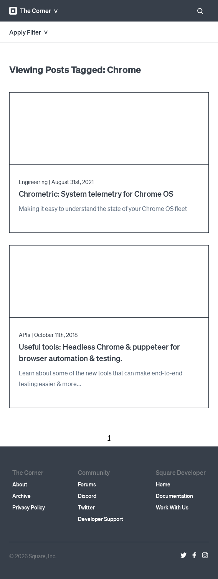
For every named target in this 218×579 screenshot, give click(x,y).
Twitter (86, 507)
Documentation (174, 495)
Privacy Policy (28, 507)
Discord (87, 495)
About (19, 484)
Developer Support (100, 518)
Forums (87, 484)
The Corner (30, 11)
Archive (21, 495)
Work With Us (172, 507)
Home (163, 484)
